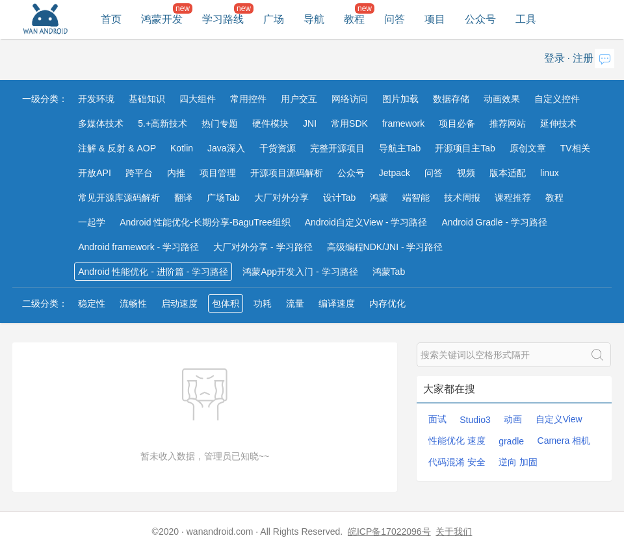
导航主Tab (400, 148)
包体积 (225, 303)
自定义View (559, 419)
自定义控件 (557, 99)
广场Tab (223, 197)
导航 (314, 19)
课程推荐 (513, 197)
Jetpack (394, 173)
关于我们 (454, 531)
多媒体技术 (101, 123)
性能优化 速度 (457, 440)
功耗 (263, 303)
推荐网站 (507, 123)
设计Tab (339, 197)
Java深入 (226, 148)
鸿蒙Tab (389, 271)
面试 (437, 419)
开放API (94, 173)
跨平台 (139, 173)
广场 (273, 19)
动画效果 (502, 99)
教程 (354, 19)
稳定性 (91, 303)
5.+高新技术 (162, 123)
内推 (176, 173)
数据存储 (451, 99)
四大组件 (197, 99)
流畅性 (133, 303)
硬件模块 (270, 123)
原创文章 (528, 148)
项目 (434, 19)
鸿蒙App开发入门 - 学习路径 (300, 271)
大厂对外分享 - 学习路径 (262, 247)
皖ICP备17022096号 (389, 531)
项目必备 (457, 123)
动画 (513, 419)
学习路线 (223, 19)
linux (549, 173)
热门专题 (220, 123)
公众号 (480, 19)
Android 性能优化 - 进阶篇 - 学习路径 (153, 271)
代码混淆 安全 (457, 462)
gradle (511, 441)
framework (403, 123)
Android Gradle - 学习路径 (494, 222)
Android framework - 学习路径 (138, 247)
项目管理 (218, 173)
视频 (466, 173)
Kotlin (181, 148)
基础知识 (147, 99)
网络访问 (350, 99)
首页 (111, 19)
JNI (310, 123)
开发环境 (96, 99)
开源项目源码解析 (286, 173)
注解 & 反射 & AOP (117, 148)
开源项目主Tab (465, 148)
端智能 (416, 197)
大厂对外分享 (281, 197)
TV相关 (575, 148)
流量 (295, 303)
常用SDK (349, 123)
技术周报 (462, 197)
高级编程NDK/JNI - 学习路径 (385, 247)
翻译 (183, 197)
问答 (394, 19)
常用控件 (248, 99)
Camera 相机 (564, 440)
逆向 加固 (518, 462)
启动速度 (179, 303)
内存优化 (387, 303)
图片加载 (400, 99)
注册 (583, 58)
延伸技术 (558, 123)
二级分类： (45, 303)
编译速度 (336, 303)
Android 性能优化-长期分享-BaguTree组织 (205, 222)
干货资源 (277, 148)
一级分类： (45, 99)
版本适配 (507, 173)
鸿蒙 (379, 197)
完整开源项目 (337, 148)
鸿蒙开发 (162, 19)
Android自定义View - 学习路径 (366, 222)
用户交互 (299, 99)
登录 (554, 58)
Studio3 (475, 420)
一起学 (91, 222)
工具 (525, 19)
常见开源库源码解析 (119, 197)
